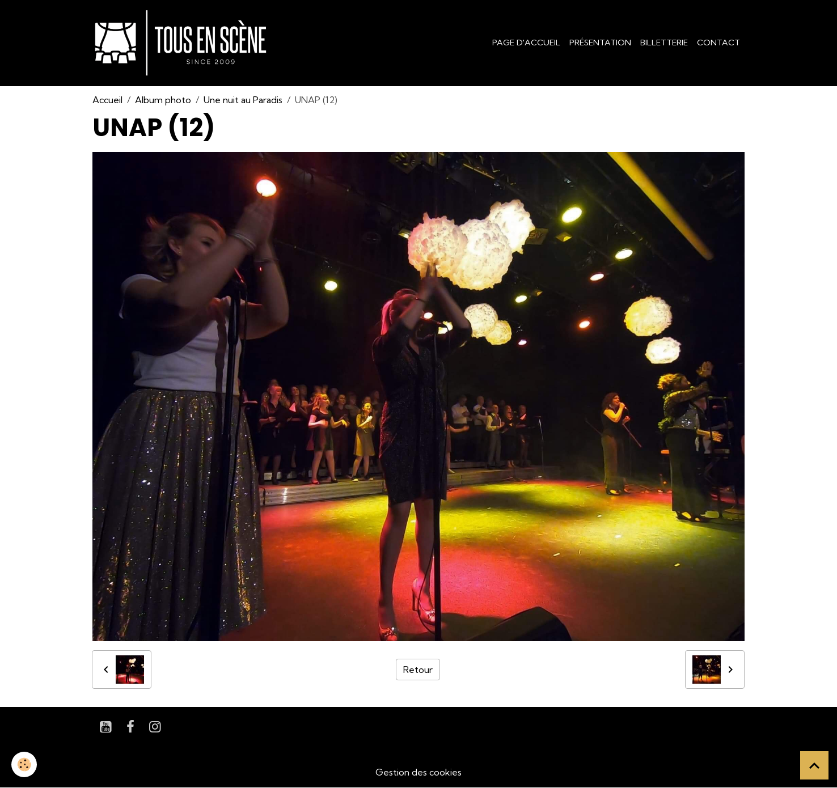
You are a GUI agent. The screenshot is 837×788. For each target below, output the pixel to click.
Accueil (107, 99)
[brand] (182, 43)
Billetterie (664, 42)
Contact (718, 42)
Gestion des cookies (418, 772)
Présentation (600, 42)
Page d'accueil (526, 42)
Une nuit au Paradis (243, 99)
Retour (418, 669)
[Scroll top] (814, 765)
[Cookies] (24, 764)
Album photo (163, 99)
